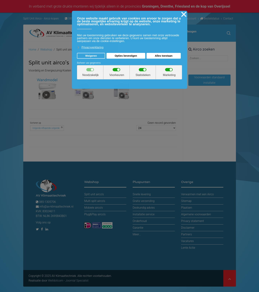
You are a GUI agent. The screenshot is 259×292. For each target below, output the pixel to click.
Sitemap (186, 201)
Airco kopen (51, 18)
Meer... (137, 234)
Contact (228, 18)
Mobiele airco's (93, 207)
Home (32, 49)
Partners (186, 234)
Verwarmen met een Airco (197, 194)
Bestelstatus (209, 18)
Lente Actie (188, 247)
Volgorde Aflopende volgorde (46, 128)
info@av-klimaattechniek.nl (56, 206)
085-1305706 (46, 202)
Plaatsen (186, 207)
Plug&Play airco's (94, 214)
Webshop (46, 49)
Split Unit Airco (32, 18)
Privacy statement (192, 221)
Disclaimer (187, 227)
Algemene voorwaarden (196, 214)
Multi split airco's (94, 201)
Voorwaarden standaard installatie (209, 80)
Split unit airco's (94, 194)
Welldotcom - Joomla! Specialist (68, 280)
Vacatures (187, 241)
